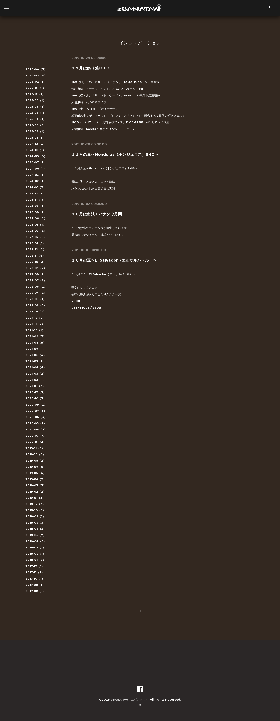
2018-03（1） (35, 547)
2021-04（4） (35, 367)
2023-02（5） (35, 237)
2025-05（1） (35, 113)
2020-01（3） (35, 442)
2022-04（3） (36, 293)
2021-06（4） (35, 355)
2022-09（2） (35, 268)
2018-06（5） (35, 529)
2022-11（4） (35, 255)
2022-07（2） (35, 280)
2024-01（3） (35, 187)
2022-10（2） (35, 262)
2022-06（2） (36, 286)
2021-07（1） (35, 349)
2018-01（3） (35, 560)
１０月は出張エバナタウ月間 (96, 214)
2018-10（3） (35, 510)
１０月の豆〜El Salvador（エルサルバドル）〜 (114, 260)
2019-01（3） (35, 498)
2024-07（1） (35, 162)
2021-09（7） (35, 336)
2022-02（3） (35, 305)
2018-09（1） (35, 516)
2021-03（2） (35, 373)
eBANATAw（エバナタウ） (129, 699)
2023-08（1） (35, 212)
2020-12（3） (35, 392)
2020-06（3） (36, 417)
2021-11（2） (35, 324)
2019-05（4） (35, 473)
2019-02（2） (35, 491)
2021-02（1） (35, 380)
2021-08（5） (35, 342)
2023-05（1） (35, 224)
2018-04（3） (35, 541)
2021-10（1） (35, 330)
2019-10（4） (35, 454)
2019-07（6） (35, 467)
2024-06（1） (35, 168)
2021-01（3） (35, 386)
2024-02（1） (35, 181)
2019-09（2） (35, 460)
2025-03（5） (35, 125)
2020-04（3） (36, 429)
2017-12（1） (34, 566)
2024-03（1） (35, 175)
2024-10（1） (35, 150)
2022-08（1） (35, 274)
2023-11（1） (35, 199)
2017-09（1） (35, 585)
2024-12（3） (35, 144)
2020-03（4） (36, 435)
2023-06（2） (36, 218)
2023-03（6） (36, 231)
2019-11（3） (35, 448)
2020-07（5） (35, 411)
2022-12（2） (35, 249)
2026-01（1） (35, 88)
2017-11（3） (34, 572)
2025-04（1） (35, 119)
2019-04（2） (35, 479)
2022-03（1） (35, 299)
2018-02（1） (35, 553)
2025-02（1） (35, 131)
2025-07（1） (35, 100)
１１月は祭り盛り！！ (90, 68)
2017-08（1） (35, 591)
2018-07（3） (35, 522)
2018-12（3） (35, 504)
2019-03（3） (35, 485)
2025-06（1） (35, 106)
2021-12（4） (35, 317)
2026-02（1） (35, 81)
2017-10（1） (35, 578)
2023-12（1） (35, 193)
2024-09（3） (36, 156)
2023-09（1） (35, 206)
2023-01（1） (35, 243)
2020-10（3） (35, 398)
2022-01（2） (35, 311)
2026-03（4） (36, 75)
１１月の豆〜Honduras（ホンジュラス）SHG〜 (114, 154)
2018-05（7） (35, 535)
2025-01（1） (35, 137)
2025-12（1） (35, 94)
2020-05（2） (35, 423)
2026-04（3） (36, 69)
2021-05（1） (35, 361)
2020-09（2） (36, 404)
